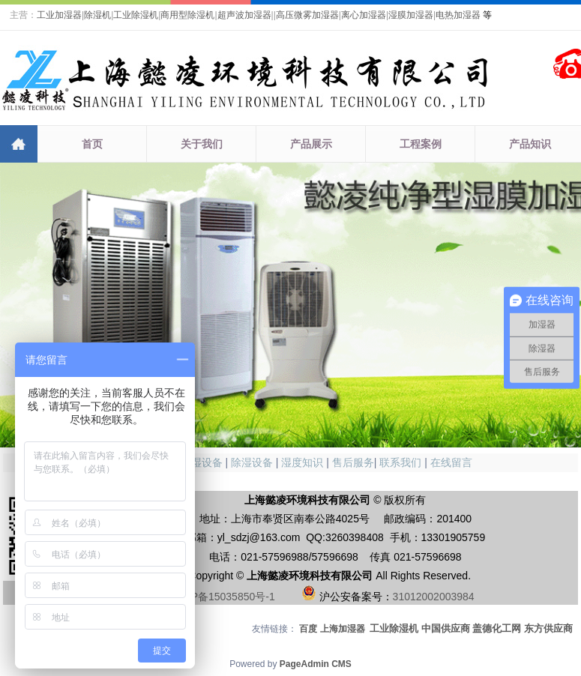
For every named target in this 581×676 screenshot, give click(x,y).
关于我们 (202, 144)
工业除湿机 (135, 15)
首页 (92, 144)
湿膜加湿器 (410, 15)
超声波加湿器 (244, 15)
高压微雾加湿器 (307, 15)
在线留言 (451, 462)
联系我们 (400, 462)
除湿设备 (252, 462)
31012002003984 (434, 597)
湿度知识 (302, 462)
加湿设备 (202, 462)
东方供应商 (548, 628)
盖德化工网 (496, 628)
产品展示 (311, 144)
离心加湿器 (363, 15)
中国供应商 (445, 628)
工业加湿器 (59, 15)
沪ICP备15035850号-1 (222, 597)
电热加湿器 (458, 15)
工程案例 (421, 144)
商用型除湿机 (187, 15)
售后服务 (353, 462)
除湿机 (97, 15)
